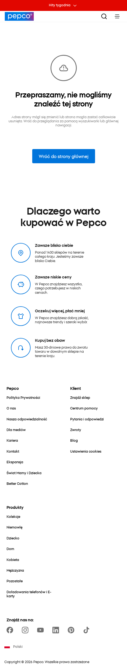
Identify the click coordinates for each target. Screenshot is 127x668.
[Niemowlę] (14, 527)
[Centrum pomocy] (84, 408)
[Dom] (10, 549)
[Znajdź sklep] (80, 397)
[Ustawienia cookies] (85, 451)
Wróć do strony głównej (63, 156)
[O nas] (11, 408)
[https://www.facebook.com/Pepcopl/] (11, 630)
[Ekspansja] (15, 462)
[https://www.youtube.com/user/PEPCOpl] (41, 630)
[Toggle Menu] (117, 16)
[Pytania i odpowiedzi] (87, 419)
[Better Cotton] (17, 483)
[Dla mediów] (16, 429)
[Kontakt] (13, 451)
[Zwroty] (75, 429)
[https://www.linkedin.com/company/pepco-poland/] (56, 630)
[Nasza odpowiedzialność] (27, 419)
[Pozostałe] (15, 581)
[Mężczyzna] (15, 570)
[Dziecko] (13, 538)
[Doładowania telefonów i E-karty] (32, 594)
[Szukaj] (104, 16)
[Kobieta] (13, 559)
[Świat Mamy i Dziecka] (24, 473)
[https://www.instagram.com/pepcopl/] (26, 630)
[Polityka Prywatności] (23, 397)
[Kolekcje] (13, 516)
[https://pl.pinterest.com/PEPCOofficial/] (72, 630)
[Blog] (74, 440)
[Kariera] (12, 440)
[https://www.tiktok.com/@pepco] (87, 630)
